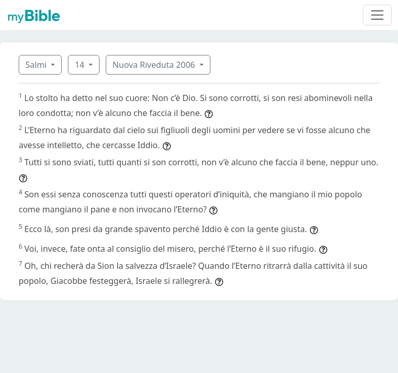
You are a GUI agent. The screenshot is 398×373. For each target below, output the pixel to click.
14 (80, 64)
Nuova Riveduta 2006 (154, 64)
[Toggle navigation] (377, 15)
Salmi (37, 64)
